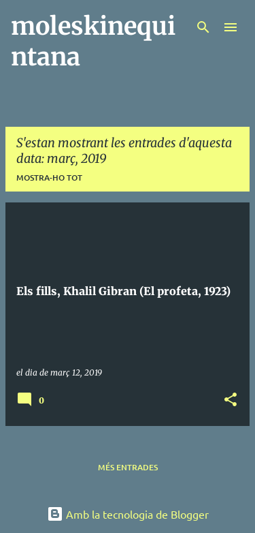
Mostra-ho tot (49, 177)
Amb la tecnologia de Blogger (128, 514)
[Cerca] (203, 27)
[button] (230, 400)
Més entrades (128, 467)
